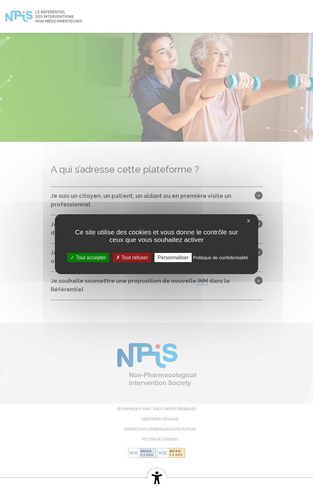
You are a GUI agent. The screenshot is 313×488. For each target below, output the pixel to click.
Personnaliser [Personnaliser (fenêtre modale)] (173, 257)
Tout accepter (88, 257)
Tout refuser (132, 257)
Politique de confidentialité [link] (220, 257)
